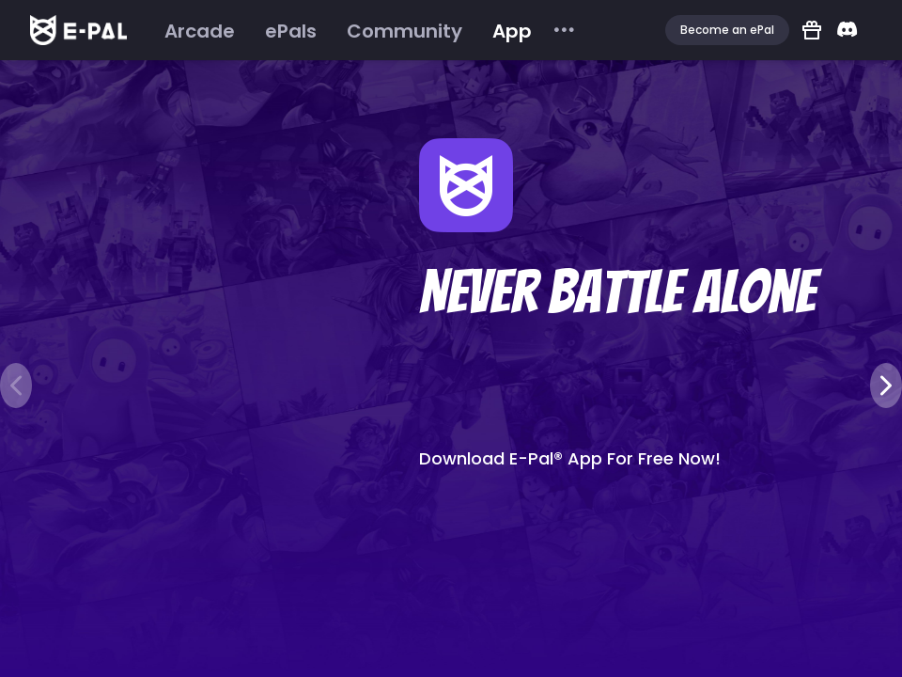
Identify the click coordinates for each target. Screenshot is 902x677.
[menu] (363, 30)
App (512, 31)
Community (404, 31)
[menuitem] (199, 31)
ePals (291, 31)
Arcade (199, 31)
